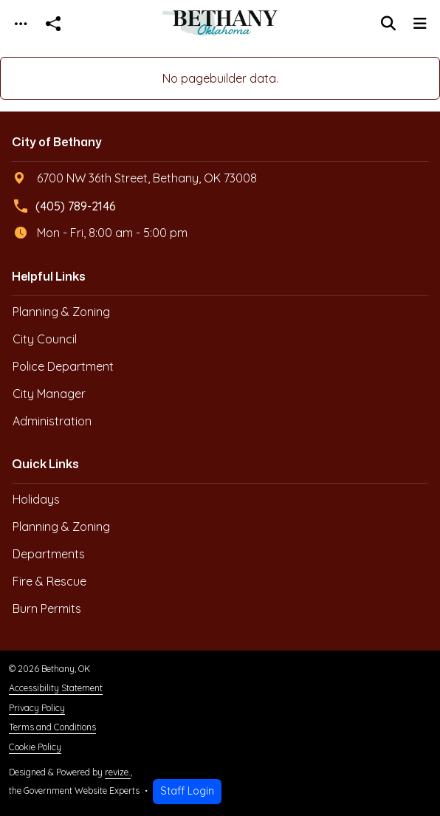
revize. (118, 772)
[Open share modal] (53, 24)
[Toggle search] (388, 23)
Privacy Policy (37, 707)
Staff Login (187, 791)
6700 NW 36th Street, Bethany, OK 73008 (135, 178)
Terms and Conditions (52, 727)
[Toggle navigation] (20, 24)
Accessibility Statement (56, 687)
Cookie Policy (35, 746)
